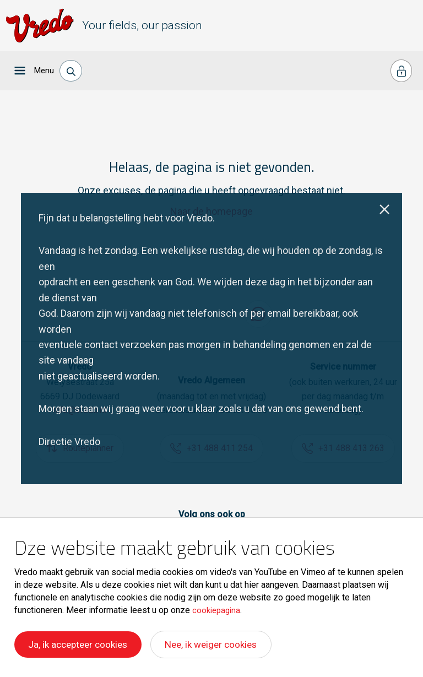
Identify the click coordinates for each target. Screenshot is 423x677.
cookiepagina (217, 610)
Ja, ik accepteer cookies (80, 645)
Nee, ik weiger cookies (220, 645)
